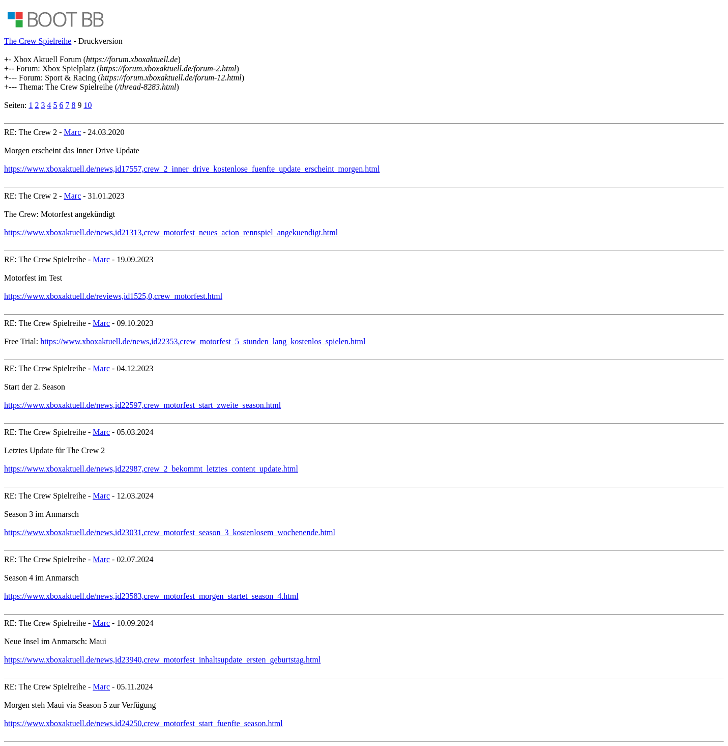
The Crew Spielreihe (37, 41)
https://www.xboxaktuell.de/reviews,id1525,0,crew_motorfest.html (113, 296)
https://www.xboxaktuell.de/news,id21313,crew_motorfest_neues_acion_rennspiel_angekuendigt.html (171, 232)
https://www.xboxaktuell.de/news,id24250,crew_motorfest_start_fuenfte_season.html (143, 723)
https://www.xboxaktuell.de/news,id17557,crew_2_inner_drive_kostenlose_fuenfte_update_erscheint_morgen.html (192, 168)
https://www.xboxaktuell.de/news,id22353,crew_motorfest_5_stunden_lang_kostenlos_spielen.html (202, 341)
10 (87, 105)
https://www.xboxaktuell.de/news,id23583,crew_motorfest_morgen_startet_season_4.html (151, 596)
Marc (72, 132)
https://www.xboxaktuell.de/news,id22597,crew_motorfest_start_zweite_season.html (142, 405)
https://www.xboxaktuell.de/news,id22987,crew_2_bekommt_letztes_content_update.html (151, 468)
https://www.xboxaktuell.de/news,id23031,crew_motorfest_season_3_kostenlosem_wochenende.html (169, 532)
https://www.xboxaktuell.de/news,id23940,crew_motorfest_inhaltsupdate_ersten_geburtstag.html (162, 659)
